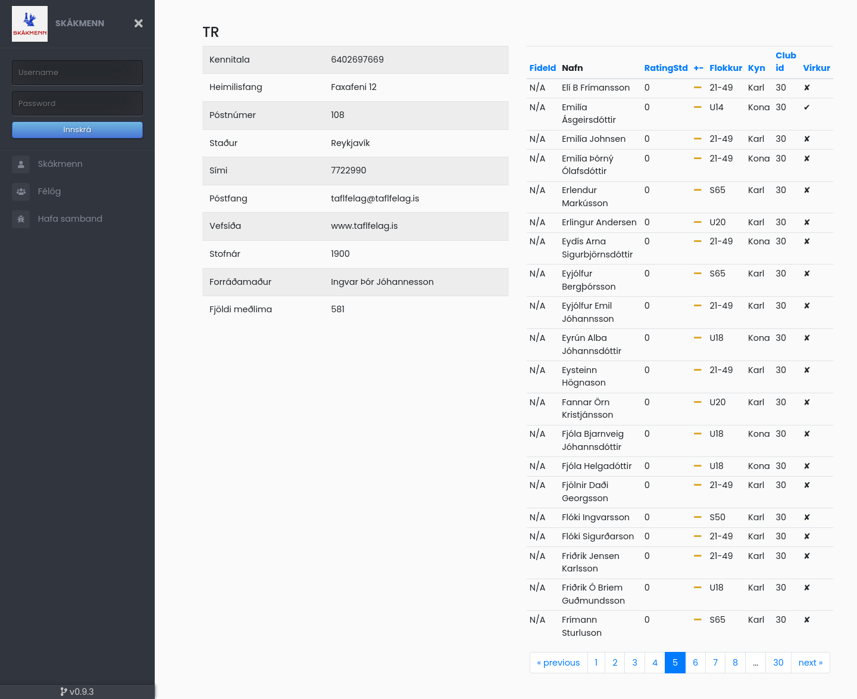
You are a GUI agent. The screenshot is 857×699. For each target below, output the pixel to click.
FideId (543, 68)
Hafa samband (57, 219)
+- (699, 68)
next (811, 663)
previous (558, 663)
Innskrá (78, 129)
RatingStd (666, 68)
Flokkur (726, 68)
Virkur (817, 68)
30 (778, 663)
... (755, 663)
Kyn (756, 68)
